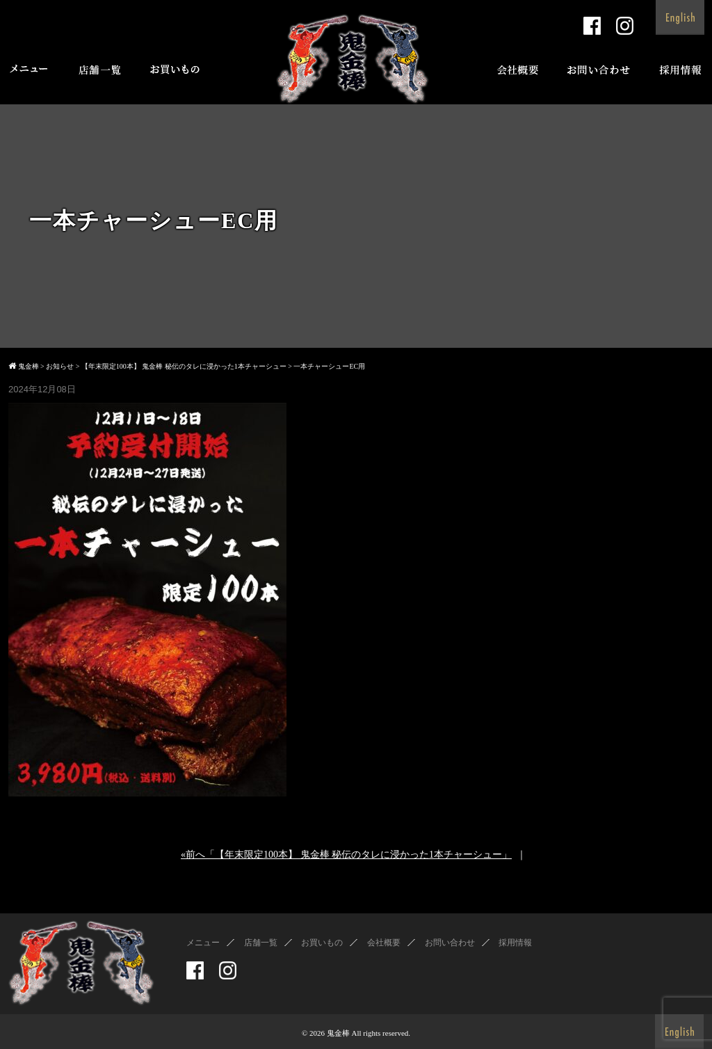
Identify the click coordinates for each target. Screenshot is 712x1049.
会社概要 (383, 942)
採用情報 (515, 942)
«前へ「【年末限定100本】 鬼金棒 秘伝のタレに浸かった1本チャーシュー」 (346, 854)
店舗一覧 (260, 942)
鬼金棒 (338, 1033)
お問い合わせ (450, 942)
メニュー (203, 942)
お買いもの (322, 942)
